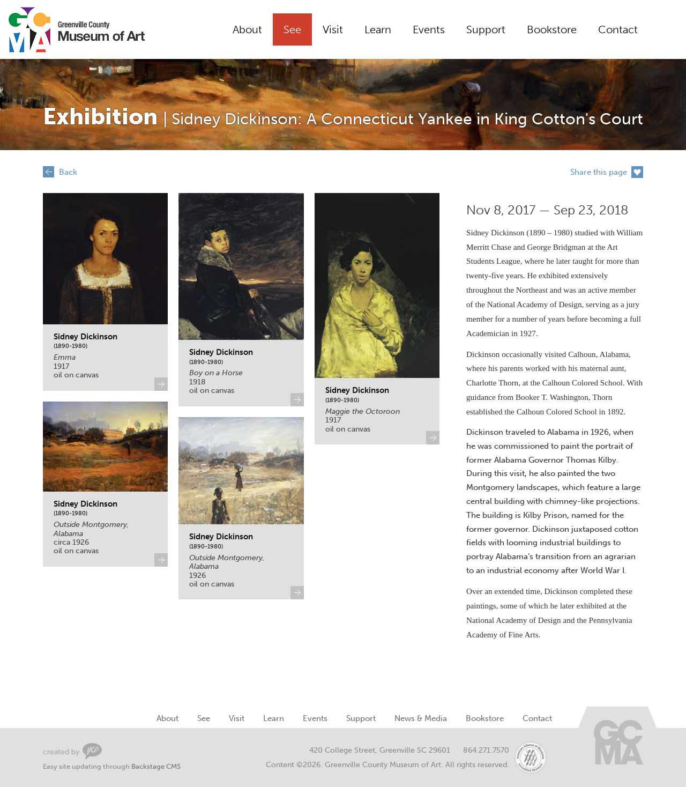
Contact (618, 29)
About (247, 29)
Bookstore (552, 29)
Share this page (598, 172)
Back (68, 172)
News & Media (420, 718)
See (292, 29)
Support (485, 29)
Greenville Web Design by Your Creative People (72, 751)
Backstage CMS (156, 766)
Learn (377, 29)
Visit (333, 29)
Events (429, 29)
